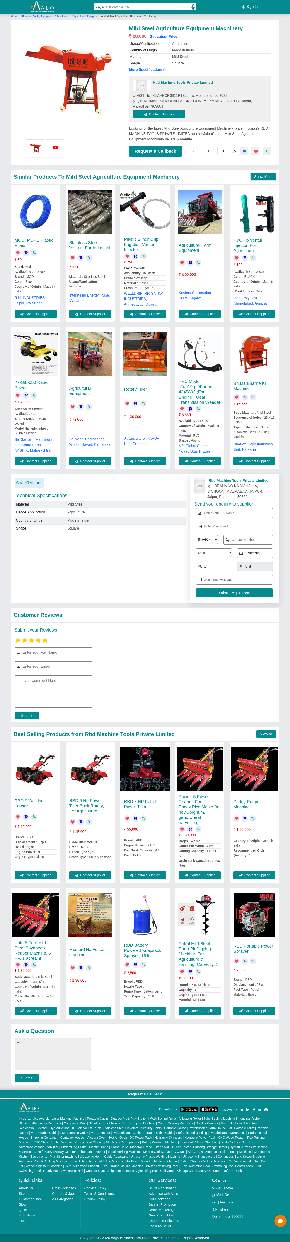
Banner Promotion (162, 1204)
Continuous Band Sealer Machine (241, 1156)
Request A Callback (145, 1094)
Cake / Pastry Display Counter (55, 1152)
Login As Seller (160, 1226)
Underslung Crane (74, 1147)
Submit (26, 715)
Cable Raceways (116, 1156)
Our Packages (159, 1199)
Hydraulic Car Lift (62, 1128)
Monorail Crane (141, 1147)
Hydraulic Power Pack (199, 1137)
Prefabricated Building (191, 1133)
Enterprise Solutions (164, 1221)
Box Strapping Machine (138, 1123)
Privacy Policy (94, 1199)
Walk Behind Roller (163, 1118)
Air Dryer (132, 1161)
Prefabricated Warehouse (227, 1133)
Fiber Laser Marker (92, 1152)
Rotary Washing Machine (159, 1142)
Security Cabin (151, 1128)
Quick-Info (26, 1210)
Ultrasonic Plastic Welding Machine (155, 1156)
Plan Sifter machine (63, 1156)
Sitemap (25, 1193)
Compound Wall (75, 1123)
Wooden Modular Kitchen (159, 1161)
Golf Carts (167, 1171)
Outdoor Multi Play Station (129, 1118)
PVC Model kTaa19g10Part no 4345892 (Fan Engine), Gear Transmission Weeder (199, 392)
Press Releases (64, 1188)
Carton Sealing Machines (175, 1123)
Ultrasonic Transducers (199, 1156)
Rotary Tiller (135, 389)
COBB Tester (181, 1147)
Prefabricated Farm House (207, 1128)
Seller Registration (162, 1188)
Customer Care (30, 1199)
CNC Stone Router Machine (53, 1142)
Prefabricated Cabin (127, 1133)
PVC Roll (178, 1152)
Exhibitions (27, 1215)
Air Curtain (195, 1152)
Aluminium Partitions (46, 1123)
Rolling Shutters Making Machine (202, 1161)
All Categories (62, 1199)
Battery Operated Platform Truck (219, 1171)
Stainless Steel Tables (104, 1123)
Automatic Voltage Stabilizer (38, 1147)
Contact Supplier (159, 114)
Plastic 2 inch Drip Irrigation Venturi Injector (141, 244)
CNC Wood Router (231, 1137)
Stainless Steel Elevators (120, 1128)
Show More (263, 177)
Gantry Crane (98, 1147)
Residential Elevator (33, 1128)
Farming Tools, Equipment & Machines (46, 16)
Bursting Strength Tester (210, 1147)
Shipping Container (44, 1137)
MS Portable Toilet (241, 1128)
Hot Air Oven (118, 1137)
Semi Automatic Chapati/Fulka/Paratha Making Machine (104, 1166)
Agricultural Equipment (86, 16)
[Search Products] (96, 6)
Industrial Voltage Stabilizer (199, 1142)
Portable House (175, 1128)
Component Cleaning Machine (96, 1142)
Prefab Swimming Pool (162, 1166)
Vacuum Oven (96, 1137)
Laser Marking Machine (68, 1118)
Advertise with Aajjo (163, 1193)
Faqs (22, 1221)
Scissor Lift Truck (89, 1128)
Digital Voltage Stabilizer (238, 1142)
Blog (22, 1204)
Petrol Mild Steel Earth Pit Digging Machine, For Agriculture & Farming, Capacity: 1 (198, 954)
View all (266, 734)
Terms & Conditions (99, 1193)
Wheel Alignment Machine (44, 1166)
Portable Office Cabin (158, 1133)
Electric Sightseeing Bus (140, 1171)
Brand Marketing (161, 1210)
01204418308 (222, 1188)
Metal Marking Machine (124, 1152)
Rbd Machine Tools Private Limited (183, 82)
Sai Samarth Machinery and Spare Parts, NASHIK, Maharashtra (33, 445)
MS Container (100, 1133)
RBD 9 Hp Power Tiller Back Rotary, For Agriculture (86, 805)
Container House (72, 1137)
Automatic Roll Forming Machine (228, 1152)
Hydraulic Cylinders (168, 1137)
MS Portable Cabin (44, 1133)
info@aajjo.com (224, 1202)
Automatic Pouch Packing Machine (43, 1161)
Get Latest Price (163, 36)
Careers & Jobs (63, 1193)
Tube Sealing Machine (219, 1118)
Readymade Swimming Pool (63, 1171)
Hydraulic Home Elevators (239, 1123)
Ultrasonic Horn (91, 1156)
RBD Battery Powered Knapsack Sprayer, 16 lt (142, 950)
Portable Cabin (97, 1118)
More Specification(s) (147, 69)
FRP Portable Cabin (74, 1133)
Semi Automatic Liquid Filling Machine (97, 1161)
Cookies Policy (95, 1188)
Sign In (250, 7)
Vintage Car (185, 1171)
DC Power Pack (141, 1137)
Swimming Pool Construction (232, 1166)
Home (14, 16)
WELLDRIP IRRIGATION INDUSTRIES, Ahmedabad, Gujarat (144, 299)
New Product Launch (164, 1215)
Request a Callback (155, 151)
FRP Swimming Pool (195, 1166)
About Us (26, 1188)
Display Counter (207, 1123)
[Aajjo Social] (242, 1109)
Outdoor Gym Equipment (103, 1171)
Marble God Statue (156, 1152)
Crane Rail (162, 1147)
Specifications (29, 482)
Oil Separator (130, 1142)
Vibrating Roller (190, 1118)
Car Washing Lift (240, 1161)
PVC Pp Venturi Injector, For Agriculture (248, 245)
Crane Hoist (119, 1147)
